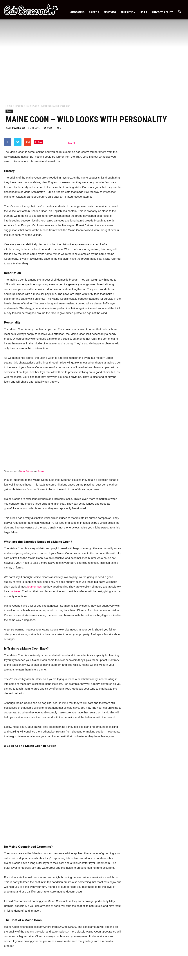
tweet (71, 143)
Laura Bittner (26, 471)
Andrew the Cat (16, 127)
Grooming (77, 12)
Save (40, 142)
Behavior (110, 12)
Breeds (94, 12)
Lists (143, 12)
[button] (179, 12)
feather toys (34, 586)
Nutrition (128, 12)
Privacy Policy (162, 12)
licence (41, 471)
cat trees (15, 591)
